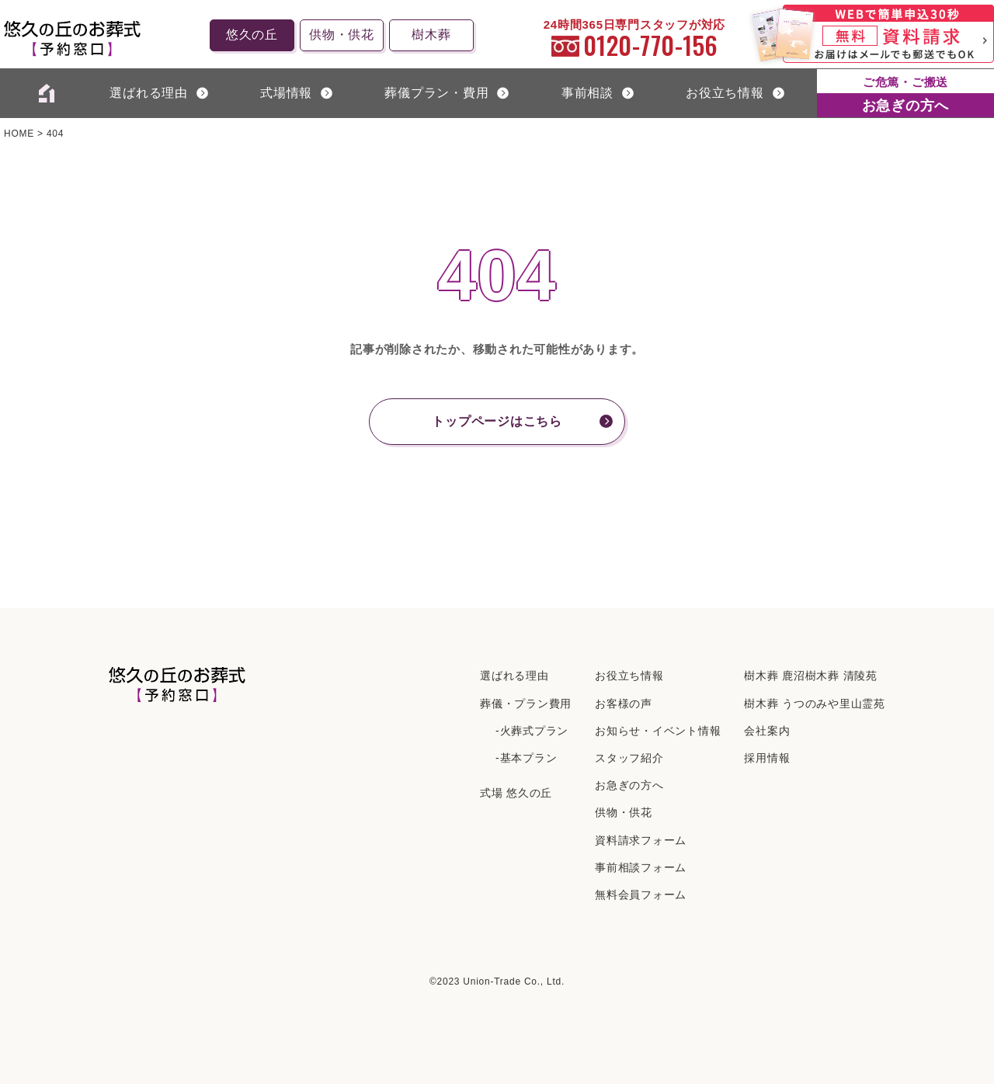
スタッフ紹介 (629, 758)
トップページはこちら (497, 421)
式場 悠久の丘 (516, 793)
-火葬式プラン (531, 730)
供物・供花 (341, 34)
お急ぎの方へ (629, 785)
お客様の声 (623, 703)
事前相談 (587, 92)
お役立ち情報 (725, 92)
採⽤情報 (767, 758)
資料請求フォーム (640, 840)
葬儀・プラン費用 (526, 703)
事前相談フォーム (640, 867)
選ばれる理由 (148, 92)
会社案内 (767, 730)
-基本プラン (526, 758)
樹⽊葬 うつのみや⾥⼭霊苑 (814, 703)
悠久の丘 (252, 34)
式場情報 (286, 92)
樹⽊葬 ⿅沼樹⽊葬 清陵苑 (811, 675)
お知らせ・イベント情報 (658, 730)
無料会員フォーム (640, 894)
